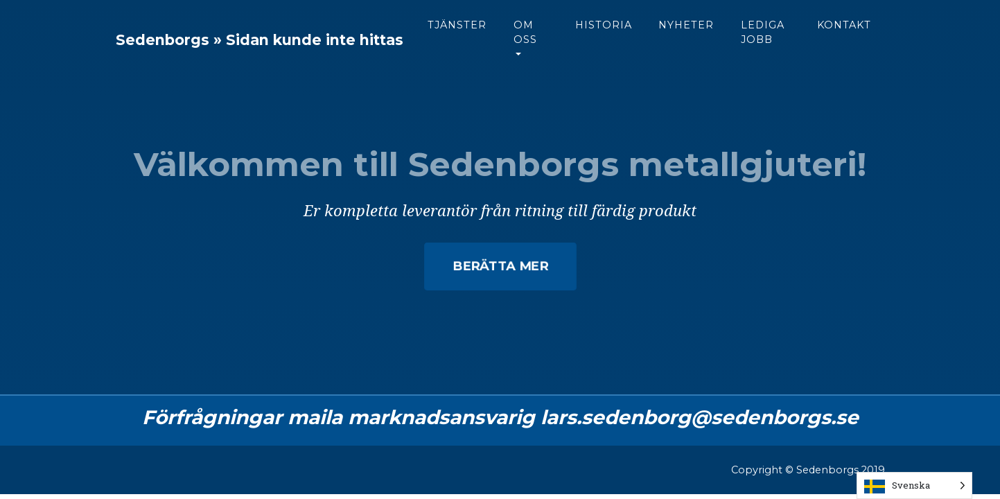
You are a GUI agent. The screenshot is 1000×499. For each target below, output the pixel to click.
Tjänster (549, 35)
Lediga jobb (844, 43)
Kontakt (920, 35)
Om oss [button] (617, 43)
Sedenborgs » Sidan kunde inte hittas (305, 50)
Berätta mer (500, 266)
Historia (684, 35)
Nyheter (767, 35)
